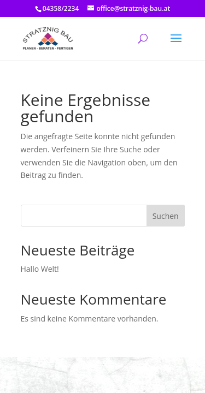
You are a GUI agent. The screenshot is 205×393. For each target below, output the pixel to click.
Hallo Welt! (40, 269)
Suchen (166, 216)
